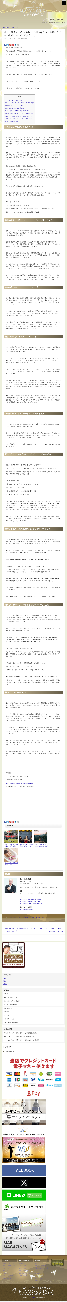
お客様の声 (8, 1049)
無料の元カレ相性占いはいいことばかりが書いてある (20, 102)
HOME (6, 994)
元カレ (35, 917)
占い (21, 917)
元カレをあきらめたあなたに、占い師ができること (20, 116)
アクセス (6, 1016)
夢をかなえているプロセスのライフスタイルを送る (20, 113)
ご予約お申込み (9, 1054)
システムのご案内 (8, 1277)
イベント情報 (22, 1268)
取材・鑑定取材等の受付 (11, 1024)
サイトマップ (38, 1280)
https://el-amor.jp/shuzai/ (27, 909)
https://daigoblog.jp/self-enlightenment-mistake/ (20, 783)
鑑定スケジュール (9, 1009)
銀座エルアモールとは (11, 997)
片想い (28, 917)
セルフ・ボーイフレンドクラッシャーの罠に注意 (19, 119)
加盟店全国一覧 (7, 1280)
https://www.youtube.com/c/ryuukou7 (31, 899)
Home (4, 27)
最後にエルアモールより (12, 121)
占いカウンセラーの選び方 (12, 1001)
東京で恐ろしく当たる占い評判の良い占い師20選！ (20, 1038)
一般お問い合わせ (9, 1020)
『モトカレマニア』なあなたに (14, 100)
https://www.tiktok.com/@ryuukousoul (31, 903)
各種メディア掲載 (24, 1273)
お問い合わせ (38, 1277)
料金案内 (6, 1013)
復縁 (24, 917)
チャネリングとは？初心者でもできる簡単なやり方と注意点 (23, 1042)
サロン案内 (22, 1265)
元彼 (39, 917)
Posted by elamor (11, 917)
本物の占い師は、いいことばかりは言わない (18, 105)
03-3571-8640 (54, 19)
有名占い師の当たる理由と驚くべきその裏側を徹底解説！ (22, 1034)
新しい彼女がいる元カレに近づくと (15, 108)
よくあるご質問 (23, 1270)
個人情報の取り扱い (40, 1268)
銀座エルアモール (31, 1299)
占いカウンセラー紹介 (11, 1005)
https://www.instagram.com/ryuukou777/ (32, 901)
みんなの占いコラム (24, 1277)
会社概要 (37, 1265)
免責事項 (37, 1275)
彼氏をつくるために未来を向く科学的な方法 (18, 111)
